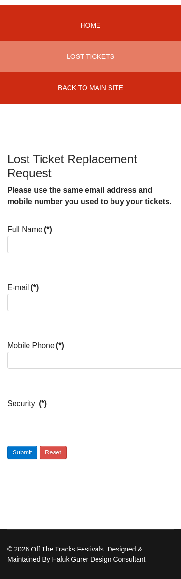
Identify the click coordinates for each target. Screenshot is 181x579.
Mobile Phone (35, 345)
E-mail (23, 287)
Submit (22, 452)
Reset (53, 452)
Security (27, 403)
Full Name (29, 230)
